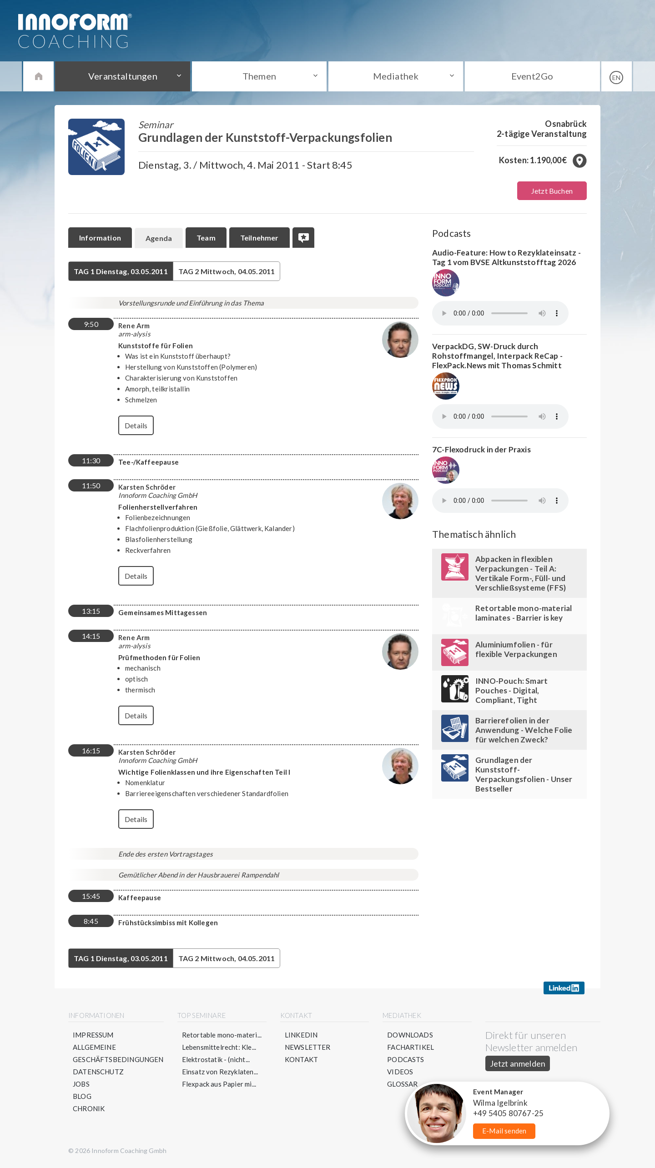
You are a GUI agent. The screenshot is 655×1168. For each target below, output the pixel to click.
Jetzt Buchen (552, 190)
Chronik (89, 1108)
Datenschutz (98, 1072)
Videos (400, 1072)
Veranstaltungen (122, 75)
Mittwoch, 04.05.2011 (226, 271)
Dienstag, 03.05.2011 (121, 271)
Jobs (81, 1084)
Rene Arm (134, 325)
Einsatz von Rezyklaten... (220, 1072)
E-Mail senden (504, 1131)
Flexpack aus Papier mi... (219, 1084)
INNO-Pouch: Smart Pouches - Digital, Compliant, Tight (511, 690)
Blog (82, 1096)
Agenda (159, 238)
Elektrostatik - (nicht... (216, 1059)
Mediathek (396, 75)
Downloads (410, 1035)
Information (100, 237)
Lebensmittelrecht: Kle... (219, 1047)
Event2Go (532, 75)
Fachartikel (410, 1047)
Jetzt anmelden (518, 1063)
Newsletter (308, 1047)
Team (206, 237)
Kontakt (301, 1059)
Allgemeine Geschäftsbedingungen (118, 1053)
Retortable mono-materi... (222, 1035)
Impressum (93, 1035)
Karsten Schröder (147, 487)
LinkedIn (301, 1035)
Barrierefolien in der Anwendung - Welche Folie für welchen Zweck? (523, 730)
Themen (259, 75)
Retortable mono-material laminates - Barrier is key (523, 612)
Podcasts (405, 1059)
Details (136, 425)
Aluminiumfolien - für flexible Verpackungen (516, 649)
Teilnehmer (259, 237)
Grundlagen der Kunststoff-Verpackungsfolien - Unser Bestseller (524, 774)
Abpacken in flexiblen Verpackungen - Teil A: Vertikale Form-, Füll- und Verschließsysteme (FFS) (520, 573)
